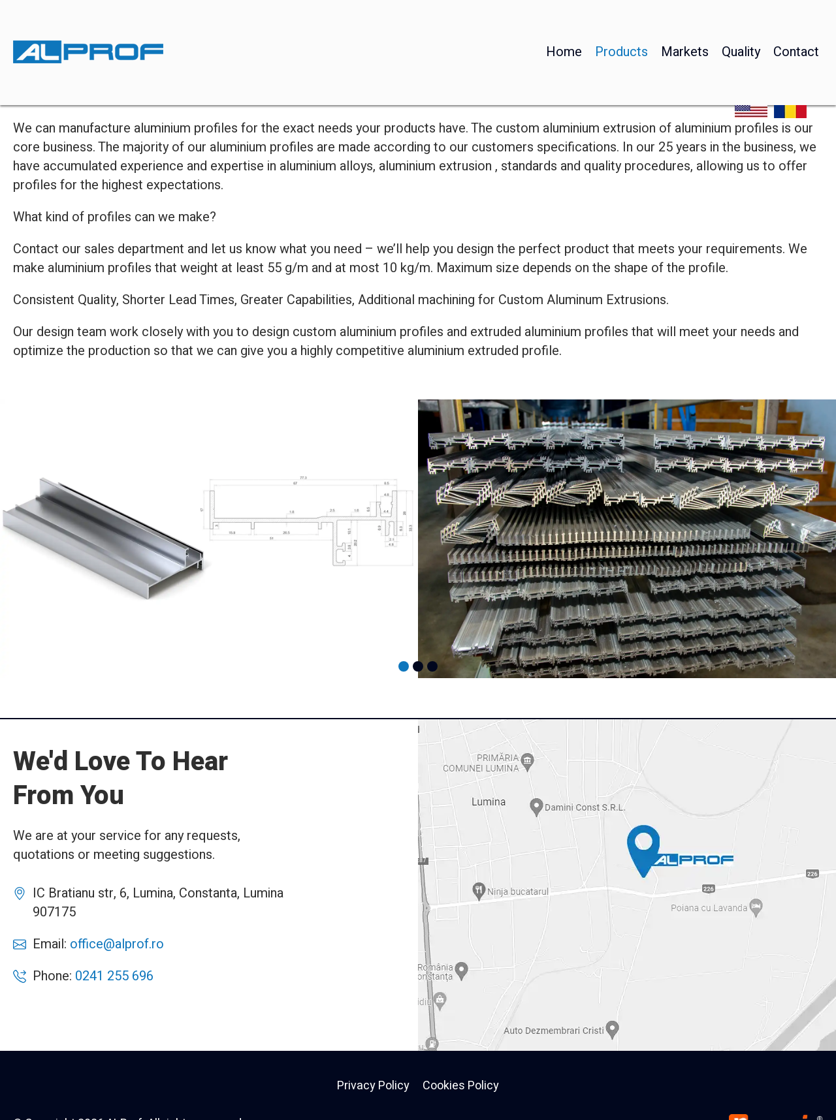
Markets (685, 22)
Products (621, 22)
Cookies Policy (461, 1086)
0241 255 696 (114, 976)
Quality (741, 22)
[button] (403, 666)
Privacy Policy (373, 1086)
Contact (796, 22)
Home (564, 22)
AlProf (627, 885)
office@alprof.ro (117, 944)
